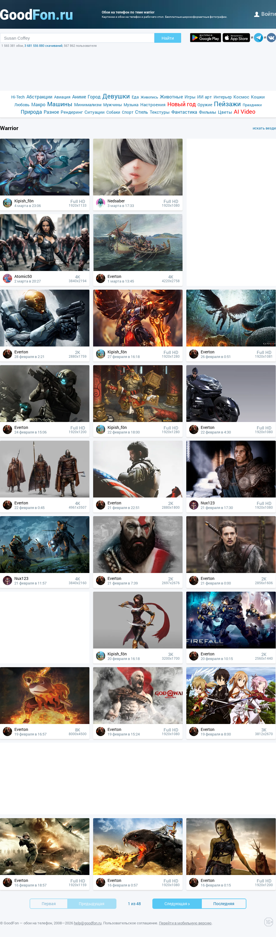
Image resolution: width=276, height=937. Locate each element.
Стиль (141, 112)
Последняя (223, 903)
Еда (135, 97)
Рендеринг (72, 112)
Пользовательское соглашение (130, 923)
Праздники (252, 104)
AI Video (244, 111)
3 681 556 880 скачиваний (43, 45)
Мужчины (112, 104)
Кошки (258, 97)
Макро (38, 104)
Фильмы (207, 112)
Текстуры (160, 112)
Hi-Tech (18, 97)
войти (265, 13)
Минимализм (87, 104)
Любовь (22, 104)
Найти (168, 38)
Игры (190, 97)
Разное (51, 112)
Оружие (205, 104)
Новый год (181, 104)
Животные (171, 97)
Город (94, 97)
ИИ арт (204, 97)
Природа (31, 112)
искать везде (264, 128)
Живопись (149, 97)
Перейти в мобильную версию (185, 923)
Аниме (79, 97)
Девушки (116, 96)
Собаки (113, 112)
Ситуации (95, 112)
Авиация (62, 97)
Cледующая (177, 903)
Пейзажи (227, 103)
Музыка (131, 104)
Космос (241, 97)
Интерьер (223, 97)
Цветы (225, 112)
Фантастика (184, 112)
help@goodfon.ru (87, 923)
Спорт (127, 112)
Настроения (153, 104)
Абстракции (39, 97)
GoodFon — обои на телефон (28, 923)
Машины (59, 104)
